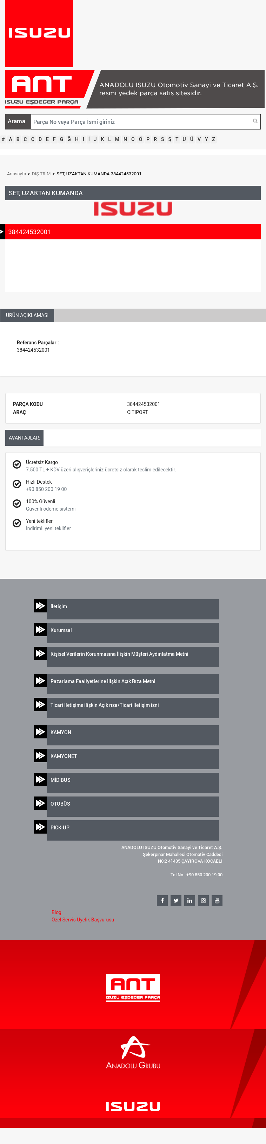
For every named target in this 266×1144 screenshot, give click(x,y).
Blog (56, 912)
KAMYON (61, 732)
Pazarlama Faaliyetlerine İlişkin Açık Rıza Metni (103, 681)
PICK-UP (60, 827)
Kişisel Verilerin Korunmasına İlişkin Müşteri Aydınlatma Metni (119, 654)
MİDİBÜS (61, 780)
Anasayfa (16, 173)
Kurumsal (61, 630)
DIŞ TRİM (41, 173)
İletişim (59, 606)
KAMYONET (64, 756)
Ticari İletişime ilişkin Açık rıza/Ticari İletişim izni (105, 705)
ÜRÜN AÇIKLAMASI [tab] (27, 315)
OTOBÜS (60, 803)
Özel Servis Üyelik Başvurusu (83, 919)
